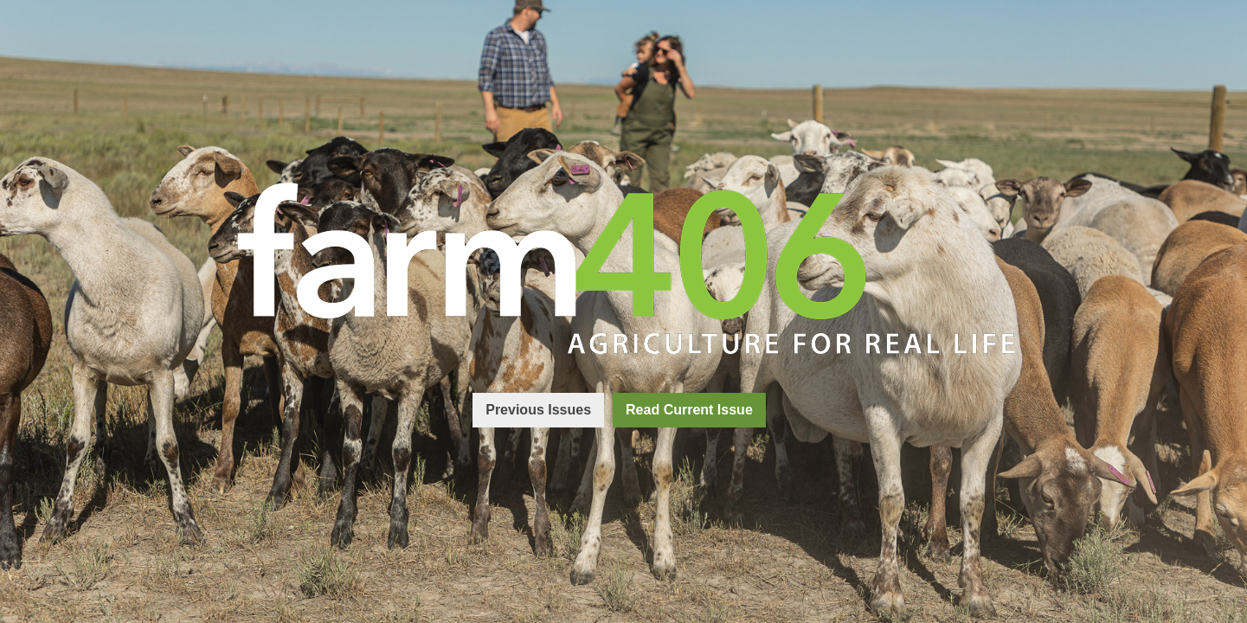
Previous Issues (538, 409)
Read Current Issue (689, 409)
